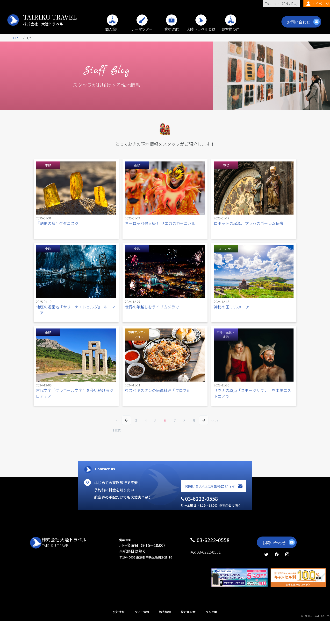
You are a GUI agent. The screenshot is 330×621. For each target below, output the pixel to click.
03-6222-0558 (213, 540)
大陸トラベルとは (201, 26)
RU (293, 3)
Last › (213, 420)
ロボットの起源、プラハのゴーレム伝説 (248, 223)
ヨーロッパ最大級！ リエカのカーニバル (160, 223)
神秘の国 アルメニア (232, 307)
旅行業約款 (188, 612)
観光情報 (165, 612)
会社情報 (118, 612)
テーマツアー (142, 26)
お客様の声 (231, 26)
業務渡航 (171, 26)
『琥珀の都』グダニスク (57, 223)
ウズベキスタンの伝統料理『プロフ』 (158, 390)
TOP (14, 37)
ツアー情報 (142, 612)
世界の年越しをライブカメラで (152, 307)
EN (285, 3)
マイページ (320, 3)
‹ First (117, 421)
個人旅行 (112, 26)
